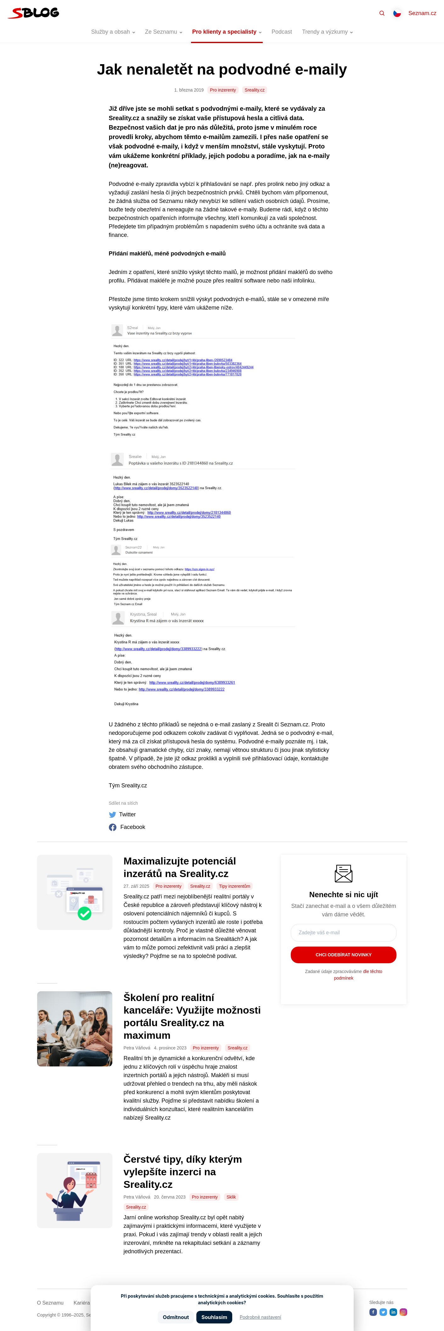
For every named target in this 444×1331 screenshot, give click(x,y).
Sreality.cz (255, 89)
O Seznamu (50, 1303)
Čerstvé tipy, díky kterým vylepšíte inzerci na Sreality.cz (183, 1172)
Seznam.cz (422, 13)
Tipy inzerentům (234, 886)
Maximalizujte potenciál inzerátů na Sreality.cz (180, 867)
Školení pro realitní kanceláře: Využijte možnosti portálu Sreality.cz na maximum (192, 1016)
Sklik (231, 1197)
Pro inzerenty (223, 89)
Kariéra (82, 1303)
